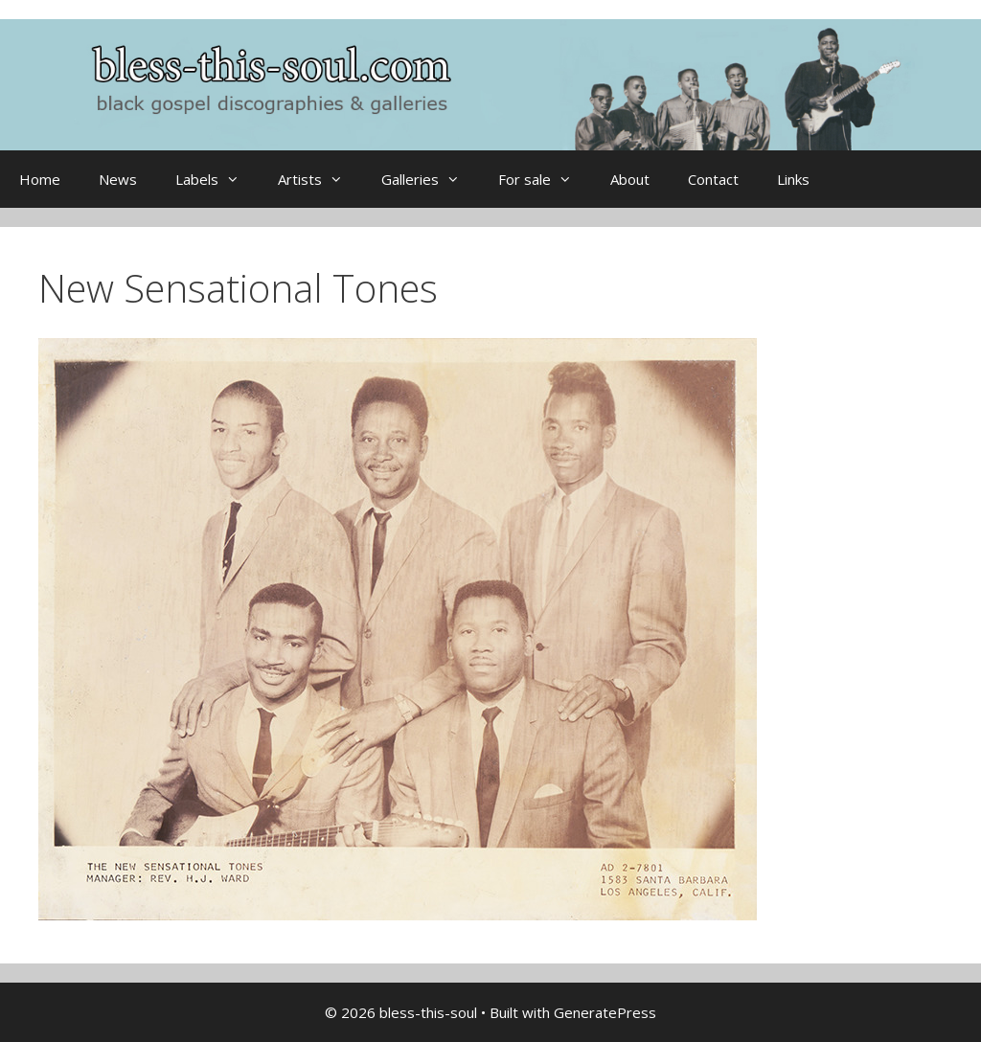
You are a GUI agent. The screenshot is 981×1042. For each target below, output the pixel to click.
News (118, 179)
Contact (713, 179)
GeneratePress (605, 1012)
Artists (320, 179)
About (630, 179)
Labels (217, 179)
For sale (544, 179)
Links (793, 179)
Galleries (430, 179)
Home (39, 179)
